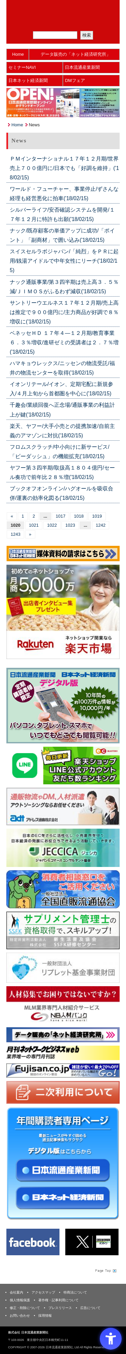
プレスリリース (60, 1308)
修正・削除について (25, 1308)
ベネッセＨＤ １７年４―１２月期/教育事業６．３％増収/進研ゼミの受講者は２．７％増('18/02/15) (64, 342)
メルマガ (39, 23)
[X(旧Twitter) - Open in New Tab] (91, 1241)
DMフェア (75, 80)
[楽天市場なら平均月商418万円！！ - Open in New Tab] (63, 611)
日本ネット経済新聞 (28, 80)
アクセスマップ (43, 1292)
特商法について (75, 1292)
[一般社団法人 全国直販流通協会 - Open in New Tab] (63, 888)
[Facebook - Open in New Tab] (32, 1241)
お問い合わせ (20, 1315)
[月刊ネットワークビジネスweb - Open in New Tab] (63, 1052)
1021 (34, 525)
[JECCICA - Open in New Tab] (63, 847)
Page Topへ (105, 1270)
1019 (97, 516)
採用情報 (45, 1315)
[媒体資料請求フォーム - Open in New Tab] (63, 553)
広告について (90, 1308)
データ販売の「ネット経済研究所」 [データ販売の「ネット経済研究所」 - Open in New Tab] (76, 54)
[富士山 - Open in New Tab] (63, 1070)
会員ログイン (95, 23)
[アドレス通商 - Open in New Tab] (63, 806)
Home (18, 54)
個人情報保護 (20, 1300)
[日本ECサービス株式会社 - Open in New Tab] (63, 765)
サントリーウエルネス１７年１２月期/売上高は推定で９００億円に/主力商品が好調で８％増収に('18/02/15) (64, 312)
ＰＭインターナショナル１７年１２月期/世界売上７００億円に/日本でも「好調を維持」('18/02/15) (64, 168)
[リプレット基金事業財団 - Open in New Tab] (63, 967)
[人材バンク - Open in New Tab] (63, 1004)
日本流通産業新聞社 (62, 8)
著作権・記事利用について (58, 1300)
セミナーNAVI (22, 67)
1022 (52, 525)
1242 (101, 525)
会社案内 (16, 1292)
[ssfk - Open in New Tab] (63, 929)
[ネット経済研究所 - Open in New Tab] (63, 1034)
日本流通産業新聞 (82, 67)
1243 (15, 534)
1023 (70, 525)
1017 (61, 516)
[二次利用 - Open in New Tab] (63, 1092)
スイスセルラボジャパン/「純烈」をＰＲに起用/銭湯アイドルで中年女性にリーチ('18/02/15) (64, 261)
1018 (79, 516)
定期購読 (67, 23)
